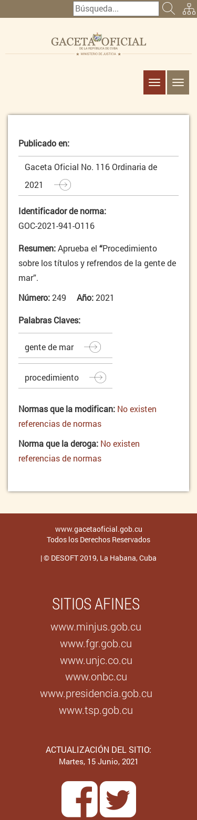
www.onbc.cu (96, 676)
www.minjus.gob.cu (95, 626)
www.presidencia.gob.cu (96, 693)
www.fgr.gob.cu (96, 643)
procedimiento (52, 377)
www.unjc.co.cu (96, 660)
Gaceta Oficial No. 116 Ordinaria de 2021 (91, 175)
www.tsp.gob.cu (96, 710)
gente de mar (49, 346)
